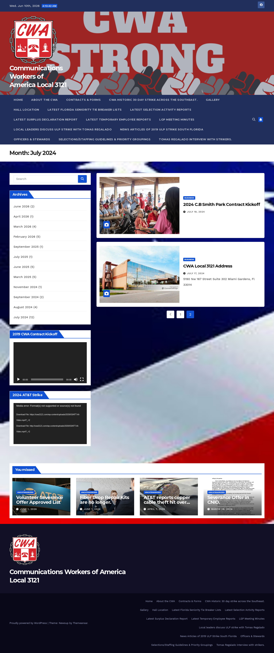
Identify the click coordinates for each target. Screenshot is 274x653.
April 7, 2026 (156, 509)
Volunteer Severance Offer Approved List (39, 500)
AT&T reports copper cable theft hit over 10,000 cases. (167, 502)
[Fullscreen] (82, 379)
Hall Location (26, 109)
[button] (253, 119)
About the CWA (44, 100)
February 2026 (24, 236)
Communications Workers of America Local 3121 (38, 76)
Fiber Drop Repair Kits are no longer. (104, 500)
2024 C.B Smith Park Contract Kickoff (221, 204)
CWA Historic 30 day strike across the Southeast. (153, 100)
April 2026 (21, 216)
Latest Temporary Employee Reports (118, 119)
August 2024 (23, 307)
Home (18, 100)
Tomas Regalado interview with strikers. (195, 139)
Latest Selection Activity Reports (160, 109)
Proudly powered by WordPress (29, 623)
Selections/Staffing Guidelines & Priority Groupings (105, 139)
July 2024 (21, 317)
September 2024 (26, 297)
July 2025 (21, 257)
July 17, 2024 (195, 273)
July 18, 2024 (196, 211)
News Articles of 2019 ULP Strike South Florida (161, 129)
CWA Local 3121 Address (207, 266)
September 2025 (26, 246)
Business (189, 198)
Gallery (213, 100)
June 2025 (21, 267)
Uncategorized (25, 492)
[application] (50, 362)
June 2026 (21, 206)
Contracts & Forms (83, 100)
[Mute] (76, 379)
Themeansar (80, 623)
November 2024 (25, 287)
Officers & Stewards (32, 139)
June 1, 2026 (28, 509)
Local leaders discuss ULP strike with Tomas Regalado (63, 129)
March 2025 (22, 277)
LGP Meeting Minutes (176, 119)
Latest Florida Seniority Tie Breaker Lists (85, 109)
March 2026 (22, 226)
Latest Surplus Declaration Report (46, 119)
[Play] (18, 379)
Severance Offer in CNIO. (228, 500)
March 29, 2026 (222, 509)
